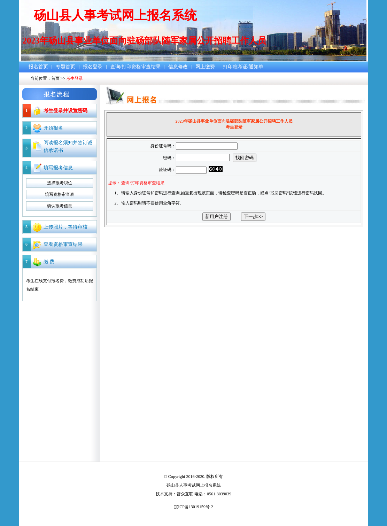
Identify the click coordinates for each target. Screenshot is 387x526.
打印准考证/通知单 (243, 66)
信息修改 (178, 66)
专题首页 (65, 66)
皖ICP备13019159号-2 (193, 506)
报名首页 (38, 66)
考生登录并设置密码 (65, 110)
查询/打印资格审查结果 (135, 66)
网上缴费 (205, 66)
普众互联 (185, 494)
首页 (55, 78)
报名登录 (92, 66)
